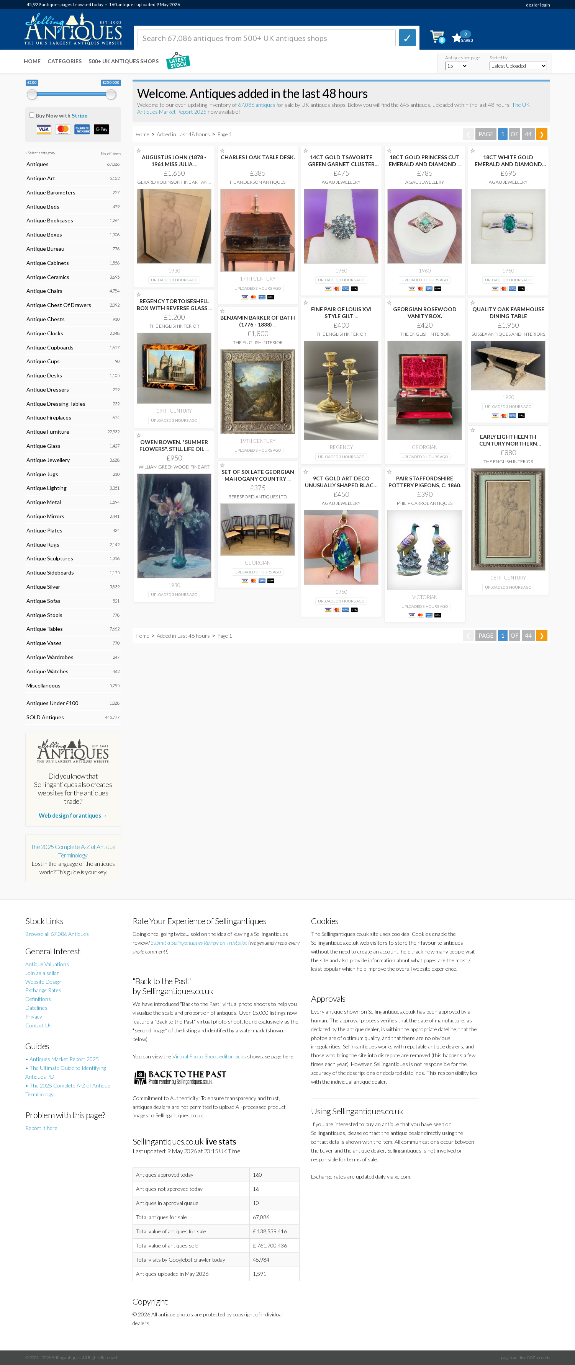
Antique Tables (44, 628)
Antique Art (40, 178)
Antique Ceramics (47, 277)
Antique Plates (44, 530)
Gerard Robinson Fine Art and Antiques (174, 184)
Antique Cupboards (50, 347)
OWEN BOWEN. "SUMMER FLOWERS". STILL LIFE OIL (174, 445)
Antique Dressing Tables (55, 403)
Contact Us (38, 1025)
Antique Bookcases (49, 220)
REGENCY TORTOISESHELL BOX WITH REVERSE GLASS (174, 304)
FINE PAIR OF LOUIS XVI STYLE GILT (341, 312)
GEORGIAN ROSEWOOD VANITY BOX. (425, 312)
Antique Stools (44, 615)
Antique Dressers (47, 389)
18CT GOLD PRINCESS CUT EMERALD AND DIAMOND (425, 160)
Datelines (36, 1007)
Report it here (41, 1128)
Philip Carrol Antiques (424, 503)
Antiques (37, 164)
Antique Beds (42, 206)
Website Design (43, 981)
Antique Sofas (43, 601)
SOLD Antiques (45, 717)
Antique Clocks (44, 333)
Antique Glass (43, 445)
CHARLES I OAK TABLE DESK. (258, 157)
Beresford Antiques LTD (257, 497)
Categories (65, 61)
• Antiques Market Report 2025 (62, 1059)
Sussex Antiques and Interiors (508, 334)
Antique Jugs (42, 474)
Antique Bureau (45, 248)
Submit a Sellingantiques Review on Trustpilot (199, 942)
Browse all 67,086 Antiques (57, 934)
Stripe (79, 115)
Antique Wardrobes (50, 657)
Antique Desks (44, 375)
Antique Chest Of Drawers (58, 305)
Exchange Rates (43, 990)
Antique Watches (47, 671)
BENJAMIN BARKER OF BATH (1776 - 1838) (257, 321)
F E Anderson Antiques (257, 182)
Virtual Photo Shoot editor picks (209, 1056)
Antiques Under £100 (52, 703)
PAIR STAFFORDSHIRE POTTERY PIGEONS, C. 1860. (424, 481)
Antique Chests (45, 319)
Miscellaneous (43, 685)
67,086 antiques (257, 104)
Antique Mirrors (45, 516)
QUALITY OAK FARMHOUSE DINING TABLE (508, 312)
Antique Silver (43, 586)
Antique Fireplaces (48, 417)
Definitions (38, 999)
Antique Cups (43, 361)
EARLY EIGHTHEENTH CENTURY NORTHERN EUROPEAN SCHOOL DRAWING (508, 446)
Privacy (33, 1016)
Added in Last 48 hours (184, 134)
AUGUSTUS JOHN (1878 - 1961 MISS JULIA (174, 160)
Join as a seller (42, 973)
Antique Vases (44, 643)
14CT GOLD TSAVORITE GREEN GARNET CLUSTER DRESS (341, 164)
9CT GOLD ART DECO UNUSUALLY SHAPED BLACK (341, 485)
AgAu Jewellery (341, 182)
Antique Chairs (44, 290)
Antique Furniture (47, 431)
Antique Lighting (46, 488)
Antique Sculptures (49, 558)
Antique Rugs (42, 544)
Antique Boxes (44, 234)
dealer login (538, 5)
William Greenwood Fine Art (174, 467)
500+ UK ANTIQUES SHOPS (123, 61)
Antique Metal (43, 502)
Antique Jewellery (48, 460)
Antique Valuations (47, 964)
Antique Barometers (50, 192)
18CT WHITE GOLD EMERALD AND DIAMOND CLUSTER (508, 164)
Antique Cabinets (47, 263)
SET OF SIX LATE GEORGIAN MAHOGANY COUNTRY (257, 475)
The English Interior (174, 326)
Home (32, 61)
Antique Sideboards (50, 572)
